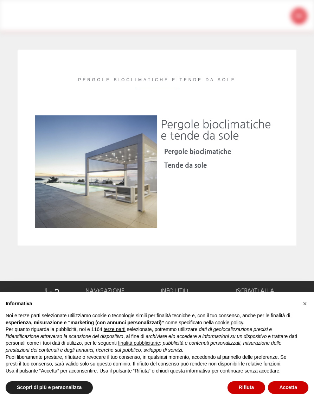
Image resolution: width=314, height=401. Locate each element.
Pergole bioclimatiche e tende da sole (216, 130)
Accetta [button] (288, 387)
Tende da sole (185, 165)
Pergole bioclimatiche (197, 151)
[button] (299, 16)
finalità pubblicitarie (139, 343)
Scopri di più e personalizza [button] (49, 387)
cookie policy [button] (229, 322)
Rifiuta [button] (246, 387)
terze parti (115, 329)
